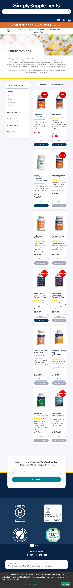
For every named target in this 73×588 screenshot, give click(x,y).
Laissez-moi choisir (31, 584)
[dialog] (36, 580)
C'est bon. (66, 584)
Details (41, 140)
